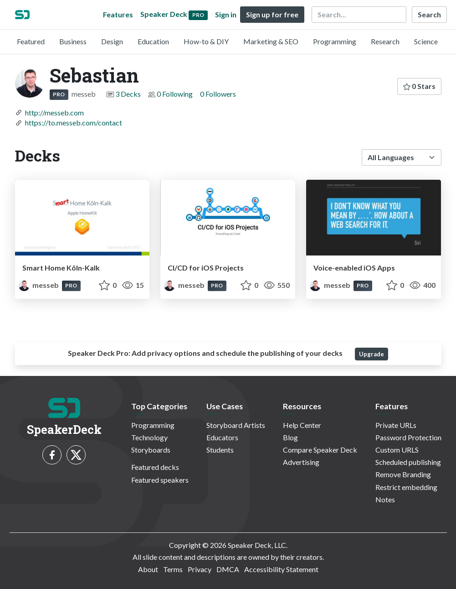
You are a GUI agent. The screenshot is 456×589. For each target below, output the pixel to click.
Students (220, 449)
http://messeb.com (54, 112)
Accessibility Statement (281, 569)
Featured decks (155, 467)
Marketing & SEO (270, 41)
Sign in (225, 14)
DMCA (227, 569)
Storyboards (150, 449)
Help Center (302, 425)
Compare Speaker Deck (320, 449)
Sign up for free (272, 14)
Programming (334, 41)
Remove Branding (403, 474)
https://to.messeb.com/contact (73, 122)
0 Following (175, 93)
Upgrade (371, 354)
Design (112, 41)
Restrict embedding (406, 487)
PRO (59, 94)
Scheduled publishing (408, 462)
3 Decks (128, 93)
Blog (290, 437)
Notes (385, 499)
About (148, 569)
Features (118, 14)
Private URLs (395, 425)
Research (385, 41)
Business (73, 41)
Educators (222, 437)
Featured (31, 41)
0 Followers (218, 93)
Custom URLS (397, 449)
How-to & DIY (206, 41)
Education (153, 41)
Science (426, 41)
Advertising (301, 462)
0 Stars (419, 86)
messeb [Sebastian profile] (39, 285)
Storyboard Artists (235, 425)
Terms (173, 569)
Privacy (199, 569)
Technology (149, 437)
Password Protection (408, 437)
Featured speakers (160, 479)
